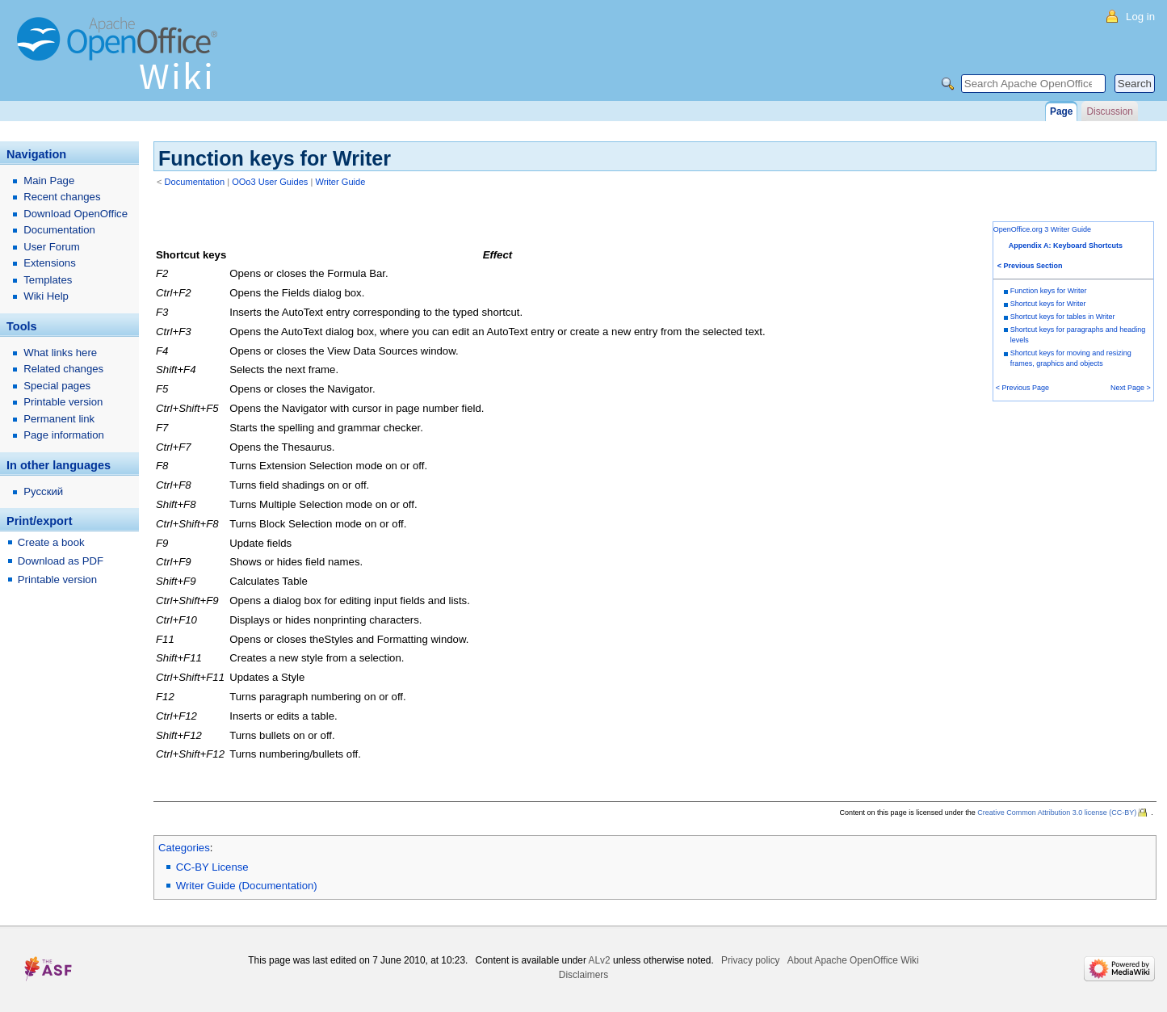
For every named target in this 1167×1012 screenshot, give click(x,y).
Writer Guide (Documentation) (246, 886)
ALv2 (600, 960)
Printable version (63, 402)
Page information (63, 435)
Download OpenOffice (75, 214)
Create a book (51, 542)
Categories (184, 848)
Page (1061, 111)
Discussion (1109, 111)
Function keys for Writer (1048, 291)
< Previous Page (1022, 388)
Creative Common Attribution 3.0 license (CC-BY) (1056, 812)
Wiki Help (46, 296)
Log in (1140, 16)
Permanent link (58, 419)
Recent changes (61, 197)
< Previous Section (1030, 266)
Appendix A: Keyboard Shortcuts (1066, 245)
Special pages (56, 386)
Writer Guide (340, 182)
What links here (60, 352)
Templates (47, 280)
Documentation (195, 182)
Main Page (48, 180)
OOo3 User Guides (270, 182)
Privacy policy (750, 960)
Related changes (63, 369)
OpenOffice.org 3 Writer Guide (1042, 229)
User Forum (51, 247)
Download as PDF (60, 561)
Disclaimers (583, 975)
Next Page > (1130, 388)
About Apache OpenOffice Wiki (853, 960)
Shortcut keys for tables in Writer (1062, 317)
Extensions (49, 263)
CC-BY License (212, 867)
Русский (43, 491)
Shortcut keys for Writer (1048, 304)
